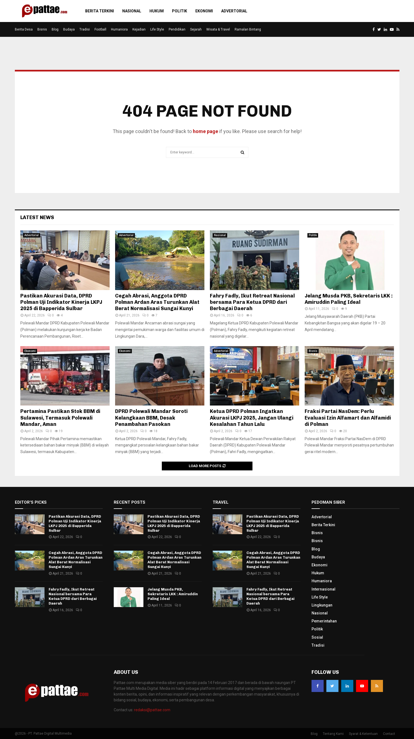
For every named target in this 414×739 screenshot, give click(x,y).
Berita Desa (24, 29)
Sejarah (196, 29)
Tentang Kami (333, 734)
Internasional (323, 589)
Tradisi (84, 29)
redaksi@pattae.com (152, 710)
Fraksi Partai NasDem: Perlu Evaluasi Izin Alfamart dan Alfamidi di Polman (348, 417)
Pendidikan (177, 29)
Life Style (157, 29)
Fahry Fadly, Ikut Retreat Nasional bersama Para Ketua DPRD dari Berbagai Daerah (252, 302)
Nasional (131, 11)
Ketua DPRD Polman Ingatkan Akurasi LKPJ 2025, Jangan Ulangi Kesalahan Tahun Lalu (251, 417)
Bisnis (42, 29)
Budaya (69, 29)
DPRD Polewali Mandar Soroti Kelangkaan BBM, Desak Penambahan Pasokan (151, 417)
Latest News (37, 217)
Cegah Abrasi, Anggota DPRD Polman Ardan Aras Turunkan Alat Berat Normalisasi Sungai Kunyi (157, 302)
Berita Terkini (99, 11)
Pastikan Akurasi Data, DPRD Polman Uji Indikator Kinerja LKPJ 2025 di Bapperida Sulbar (61, 302)
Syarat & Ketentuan (363, 734)
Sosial (317, 637)
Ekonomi (204, 11)
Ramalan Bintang (248, 29)
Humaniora (119, 29)
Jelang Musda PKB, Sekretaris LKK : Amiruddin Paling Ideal (349, 299)
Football (100, 29)
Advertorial (234, 11)
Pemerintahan (324, 621)
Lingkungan (322, 605)
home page (205, 131)
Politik (179, 11)
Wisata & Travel (218, 29)
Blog (55, 29)
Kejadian (139, 29)
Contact (389, 734)
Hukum (156, 11)
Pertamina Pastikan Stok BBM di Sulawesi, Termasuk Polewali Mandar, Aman (60, 417)
